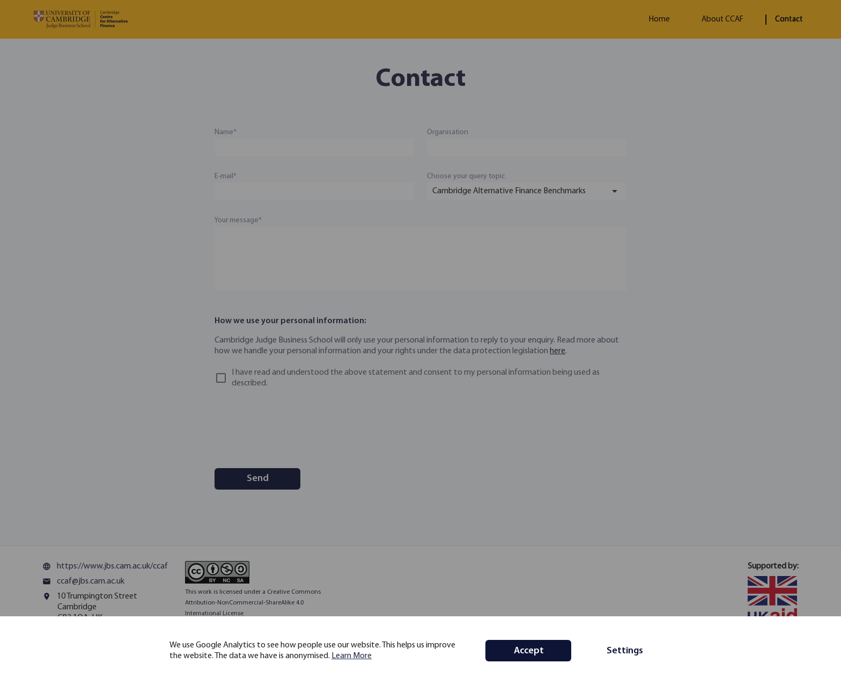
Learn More (351, 656)
